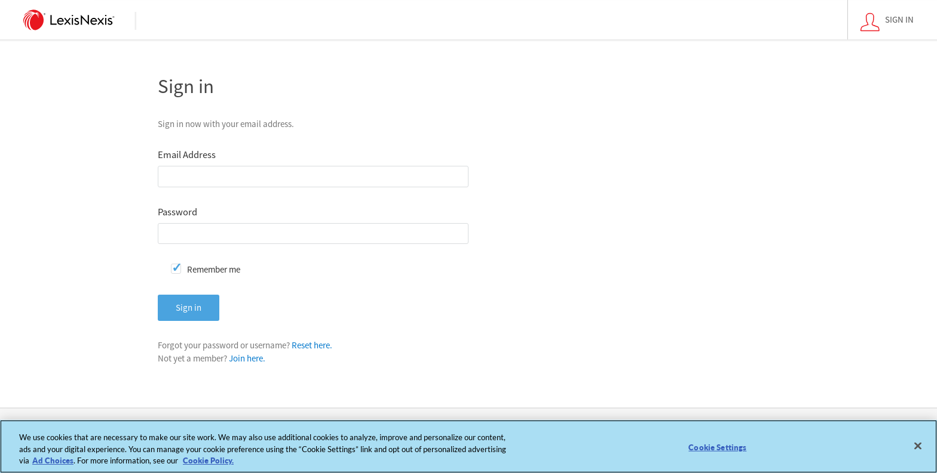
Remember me (213, 269)
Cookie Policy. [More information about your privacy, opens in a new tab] (208, 460)
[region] (468, 446)
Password (177, 212)
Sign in (188, 307)
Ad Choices (53, 460)
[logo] (69, 19)
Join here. (247, 358)
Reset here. (312, 345)
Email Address (187, 155)
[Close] (918, 445)
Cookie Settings (717, 447)
